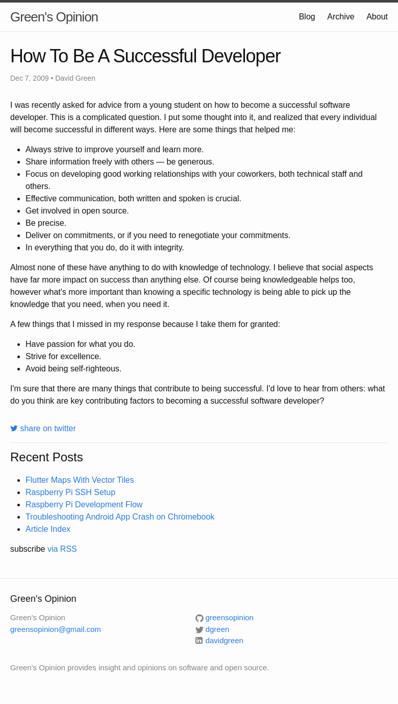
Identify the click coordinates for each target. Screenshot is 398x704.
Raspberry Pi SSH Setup (70, 492)
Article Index (48, 529)
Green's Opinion (54, 17)
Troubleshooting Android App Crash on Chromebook (120, 516)
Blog (307, 16)
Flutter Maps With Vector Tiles (80, 480)
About (377, 16)
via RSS (62, 549)
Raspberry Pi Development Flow (84, 504)
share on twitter (43, 428)
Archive (340, 16)
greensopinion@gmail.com (55, 629)
